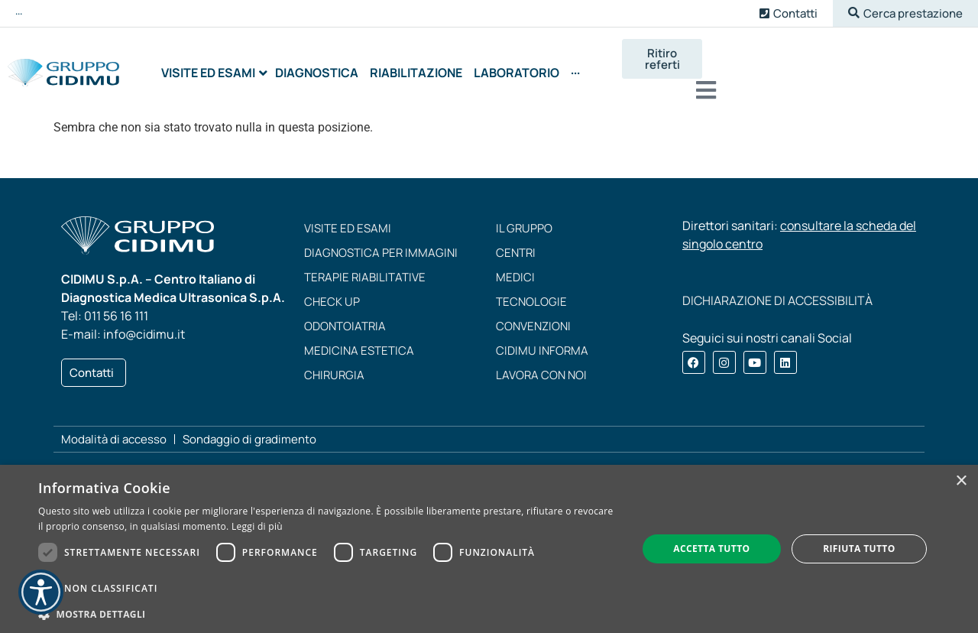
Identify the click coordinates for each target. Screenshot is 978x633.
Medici (515, 266)
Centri (516, 241)
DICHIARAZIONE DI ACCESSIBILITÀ (777, 289)
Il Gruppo (524, 217)
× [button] (961, 481)
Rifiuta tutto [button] (859, 548)
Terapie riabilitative (365, 266)
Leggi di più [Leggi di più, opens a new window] (257, 526)
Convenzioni (533, 315)
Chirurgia (334, 363)
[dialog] (489, 549)
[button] (905, 13)
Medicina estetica (359, 339)
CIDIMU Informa (542, 339)
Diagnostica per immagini (381, 241)
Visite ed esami (347, 217)
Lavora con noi (541, 363)
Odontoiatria (345, 315)
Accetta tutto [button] (711, 548)
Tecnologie (531, 290)
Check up (332, 290)
